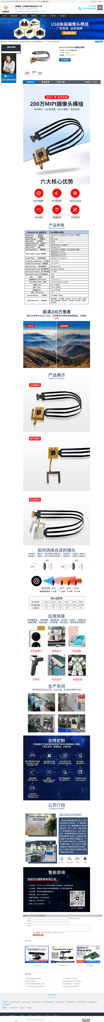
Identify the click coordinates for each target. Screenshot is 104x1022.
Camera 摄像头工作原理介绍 (69, 978)
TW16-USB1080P (36, 965)
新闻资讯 (34, 16)
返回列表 (99, 41)
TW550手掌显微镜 (88, 965)
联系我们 (93, 1)
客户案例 (29, 1007)
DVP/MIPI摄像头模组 (37, 41)
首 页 (4, 16)
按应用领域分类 (26, 1002)
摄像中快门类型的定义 (31, 981)
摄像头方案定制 (14, 1007)
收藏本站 (99, 1)
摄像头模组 (14, 16)
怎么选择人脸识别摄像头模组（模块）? (35, 983)
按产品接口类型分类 (24, 41)
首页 (10, 41)
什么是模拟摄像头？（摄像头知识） (71, 983)
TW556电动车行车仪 (62, 965)
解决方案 (22, 1007)
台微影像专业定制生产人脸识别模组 (71, 981)
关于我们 (53, 16)
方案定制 (24, 16)
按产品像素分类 (37, 1002)
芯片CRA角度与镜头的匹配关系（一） (72, 986)
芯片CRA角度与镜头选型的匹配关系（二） (36, 986)
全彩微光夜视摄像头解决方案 (32, 978)
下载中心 (43, 16)
